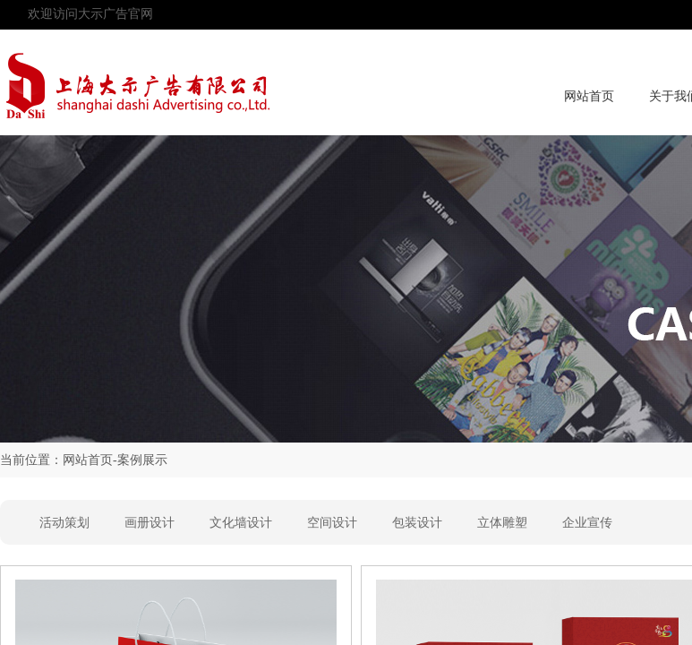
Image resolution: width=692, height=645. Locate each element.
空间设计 (332, 522)
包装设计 (417, 522)
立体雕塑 (502, 522)
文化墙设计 (240, 522)
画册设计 (149, 522)
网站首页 (589, 96)
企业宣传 (587, 522)
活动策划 (64, 522)
